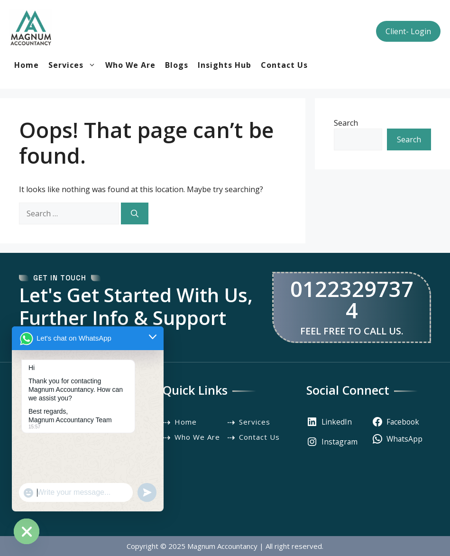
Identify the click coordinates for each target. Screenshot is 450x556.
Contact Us (284, 65)
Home (26, 65)
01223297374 (351, 299)
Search (346, 123)
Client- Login (408, 31)
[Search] (134, 213)
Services (74, 65)
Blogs (176, 65)
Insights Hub (224, 65)
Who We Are (130, 65)
